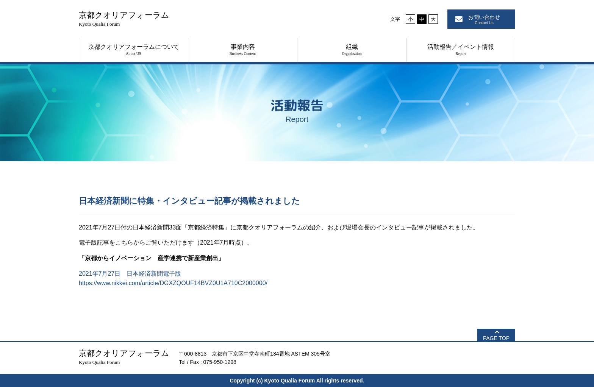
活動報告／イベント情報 (460, 50)
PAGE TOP (496, 338)
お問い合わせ (484, 19)
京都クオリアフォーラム (124, 19)
